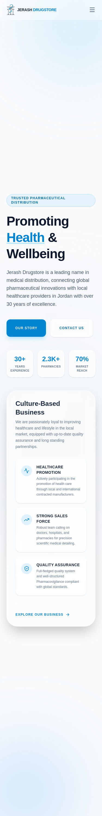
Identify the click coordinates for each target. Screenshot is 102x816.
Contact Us (71, 328)
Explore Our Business (43, 614)
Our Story (26, 328)
